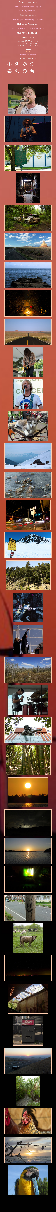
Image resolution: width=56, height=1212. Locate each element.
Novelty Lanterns (28, 12)
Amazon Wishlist (28, 61)
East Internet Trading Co (28, 7)
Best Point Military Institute (28, 32)
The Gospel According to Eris (28, 22)
